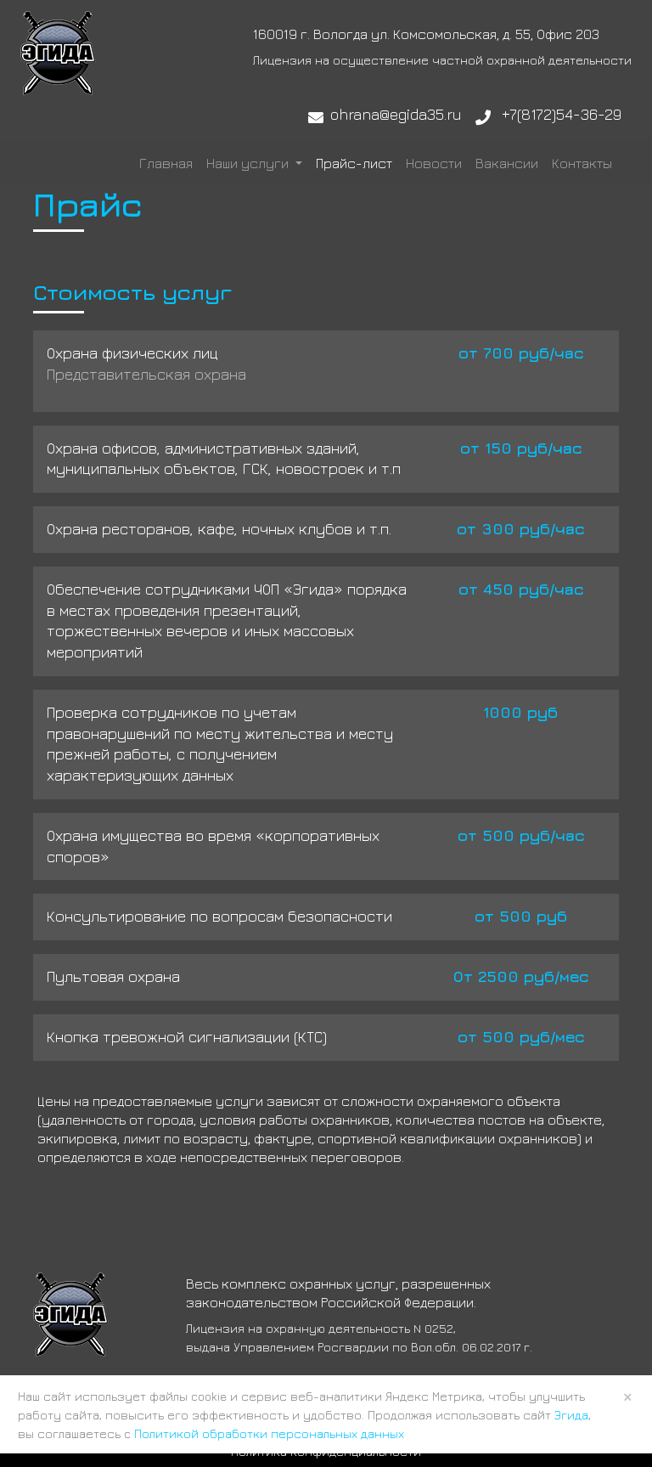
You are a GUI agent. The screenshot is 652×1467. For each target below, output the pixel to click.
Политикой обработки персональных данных (269, 1433)
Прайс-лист (354, 163)
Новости (434, 163)
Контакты (582, 163)
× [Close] (627, 1396)
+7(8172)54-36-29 (561, 114)
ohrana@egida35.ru (396, 114)
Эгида (571, 1415)
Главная (166, 163)
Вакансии (506, 163)
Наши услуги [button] (249, 163)
